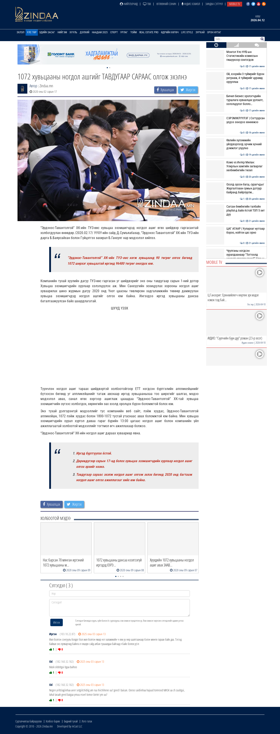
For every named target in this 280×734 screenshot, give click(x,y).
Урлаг (124, 32)
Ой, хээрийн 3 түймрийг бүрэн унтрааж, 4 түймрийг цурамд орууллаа (235, 78)
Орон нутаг (214, 32)
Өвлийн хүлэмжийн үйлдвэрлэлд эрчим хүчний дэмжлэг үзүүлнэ (235, 144)
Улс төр (32, 32)
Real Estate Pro (148, 32)
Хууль (73, 32)
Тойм (133, 32)
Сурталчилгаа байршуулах (28, 721)
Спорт (114, 32)
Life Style (187, 32)
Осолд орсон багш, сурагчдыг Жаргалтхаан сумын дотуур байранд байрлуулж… (235, 188)
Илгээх (56, 622)
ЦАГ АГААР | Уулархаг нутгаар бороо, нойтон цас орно (235, 230)
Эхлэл (20, 32)
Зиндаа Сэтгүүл (214, 4)
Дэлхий (84, 32)
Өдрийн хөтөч (169, 32)
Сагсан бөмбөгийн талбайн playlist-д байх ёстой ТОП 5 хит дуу (235, 210)
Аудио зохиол (191, 4)
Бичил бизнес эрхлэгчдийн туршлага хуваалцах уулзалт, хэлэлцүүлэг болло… (235, 100)
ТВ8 (147, 4)
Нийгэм (62, 32)
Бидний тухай (71, 721)
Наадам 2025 (100, 32)
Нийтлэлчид (129, 4)
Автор (33, 85)
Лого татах (87, 721)
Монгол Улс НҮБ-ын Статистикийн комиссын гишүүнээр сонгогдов (235, 56)
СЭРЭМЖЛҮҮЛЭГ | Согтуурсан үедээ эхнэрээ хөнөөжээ (235, 120)
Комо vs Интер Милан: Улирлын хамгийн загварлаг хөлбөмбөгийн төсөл (235, 166)
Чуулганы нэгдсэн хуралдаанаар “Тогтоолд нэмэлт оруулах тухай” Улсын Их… (235, 257)
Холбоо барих (53, 721)
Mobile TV (234, 4)
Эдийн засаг (47, 32)
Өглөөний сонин (166, 4)
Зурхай (200, 32)
